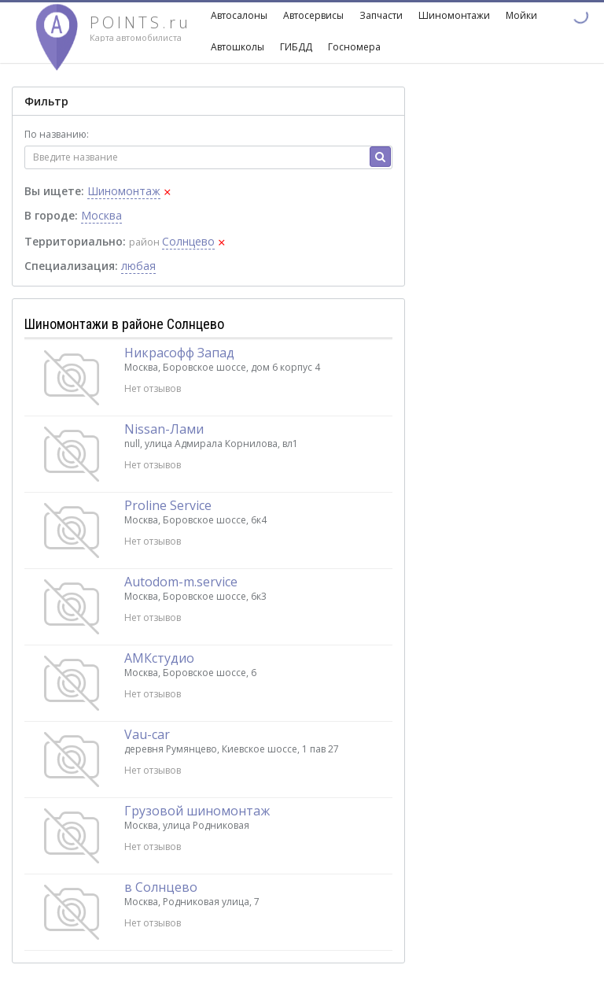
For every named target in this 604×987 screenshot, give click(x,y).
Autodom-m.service (181, 581)
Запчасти (381, 15)
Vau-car (147, 734)
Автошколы (237, 47)
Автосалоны (239, 15)
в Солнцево (160, 887)
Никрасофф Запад (179, 352)
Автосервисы (313, 15)
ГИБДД (296, 47)
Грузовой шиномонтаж (197, 810)
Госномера (354, 47)
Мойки (521, 15)
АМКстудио (159, 658)
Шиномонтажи (454, 15)
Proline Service (168, 505)
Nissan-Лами (164, 429)
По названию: (56, 134)
